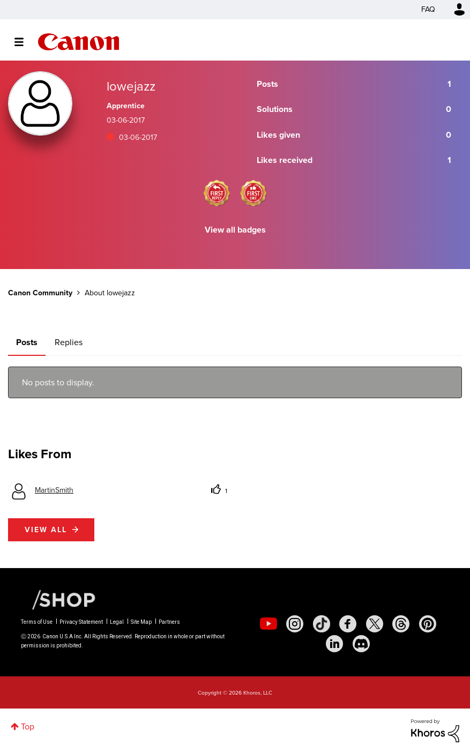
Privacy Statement (81, 622)
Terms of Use (37, 622)
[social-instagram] (294, 623)
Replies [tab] (69, 342)
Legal (117, 622)
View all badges (235, 229)
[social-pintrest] (427, 623)
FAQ (428, 9)
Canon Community (78, 42)
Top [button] (27, 726)
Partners (169, 622)
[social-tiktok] (321, 623)
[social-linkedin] (334, 643)
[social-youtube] (268, 623)
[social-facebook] (347, 623)
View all (46, 529)
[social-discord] (361, 643)
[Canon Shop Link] (58, 599)
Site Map (141, 622)
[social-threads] (400, 623)
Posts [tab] (27, 342)
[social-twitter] (374, 623)
